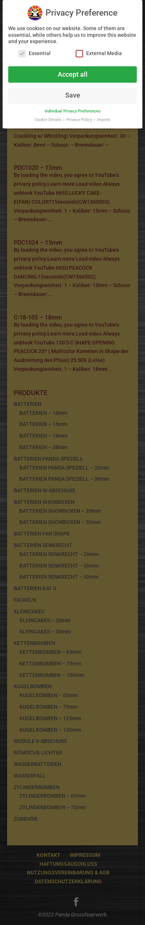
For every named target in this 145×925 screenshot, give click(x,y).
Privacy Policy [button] (79, 118)
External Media (99, 51)
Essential (34, 51)
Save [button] (72, 94)
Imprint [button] (103, 118)
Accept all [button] (73, 72)
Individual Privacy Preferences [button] (73, 109)
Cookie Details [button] (49, 118)
